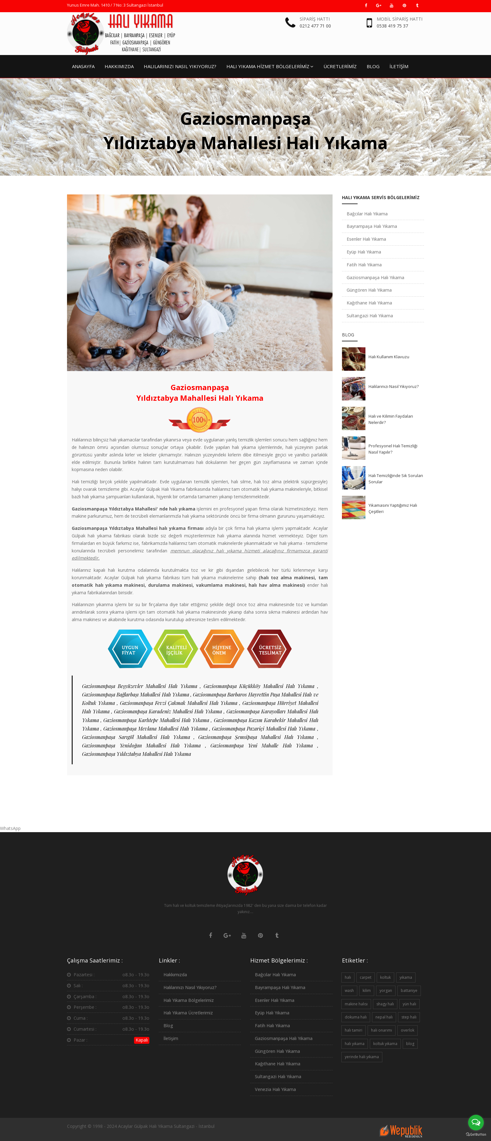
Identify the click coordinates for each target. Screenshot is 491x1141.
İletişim (170, 1038)
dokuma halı (356, 1017)
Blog (168, 1025)
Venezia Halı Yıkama (275, 1089)
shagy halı (385, 1004)
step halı (408, 1017)
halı (348, 977)
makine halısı (356, 1004)
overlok (407, 1030)
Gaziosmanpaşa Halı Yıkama (375, 277)
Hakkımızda (175, 975)
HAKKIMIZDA (119, 66)
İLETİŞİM (399, 66)
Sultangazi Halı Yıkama (370, 316)
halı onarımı (381, 1030)
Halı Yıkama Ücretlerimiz (188, 1013)
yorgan (386, 990)
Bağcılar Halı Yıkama (367, 214)
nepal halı (384, 1017)
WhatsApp (10, 828)
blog (410, 1043)
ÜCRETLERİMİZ (340, 66)
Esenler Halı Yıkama (366, 239)
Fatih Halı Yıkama (364, 265)
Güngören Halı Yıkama (369, 290)
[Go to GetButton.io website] (476, 1135)
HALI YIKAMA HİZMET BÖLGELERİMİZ (269, 66)
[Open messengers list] (476, 1122)
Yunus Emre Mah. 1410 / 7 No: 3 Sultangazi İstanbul (115, 5)
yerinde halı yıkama (362, 1056)
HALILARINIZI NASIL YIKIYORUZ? (180, 66)
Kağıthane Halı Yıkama (369, 303)
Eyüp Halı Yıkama (364, 252)
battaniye (409, 990)
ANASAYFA (83, 66)
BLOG (373, 66)
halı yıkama (354, 1043)
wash (349, 990)
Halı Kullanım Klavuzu (389, 356)
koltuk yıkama (385, 1043)
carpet (365, 977)
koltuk (385, 977)
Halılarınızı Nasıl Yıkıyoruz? (394, 386)
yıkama (406, 977)
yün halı (409, 1004)
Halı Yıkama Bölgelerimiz (188, 1000)
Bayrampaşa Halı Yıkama (372, 226)
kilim (367, 990)
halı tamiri (353, 1030)
